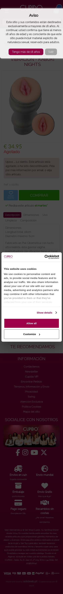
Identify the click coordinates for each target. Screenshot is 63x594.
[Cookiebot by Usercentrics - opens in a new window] (45, 257)
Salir (51, 51)
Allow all (31, 323)
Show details (44, 312)
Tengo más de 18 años (26, 51)
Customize (31, 334)
